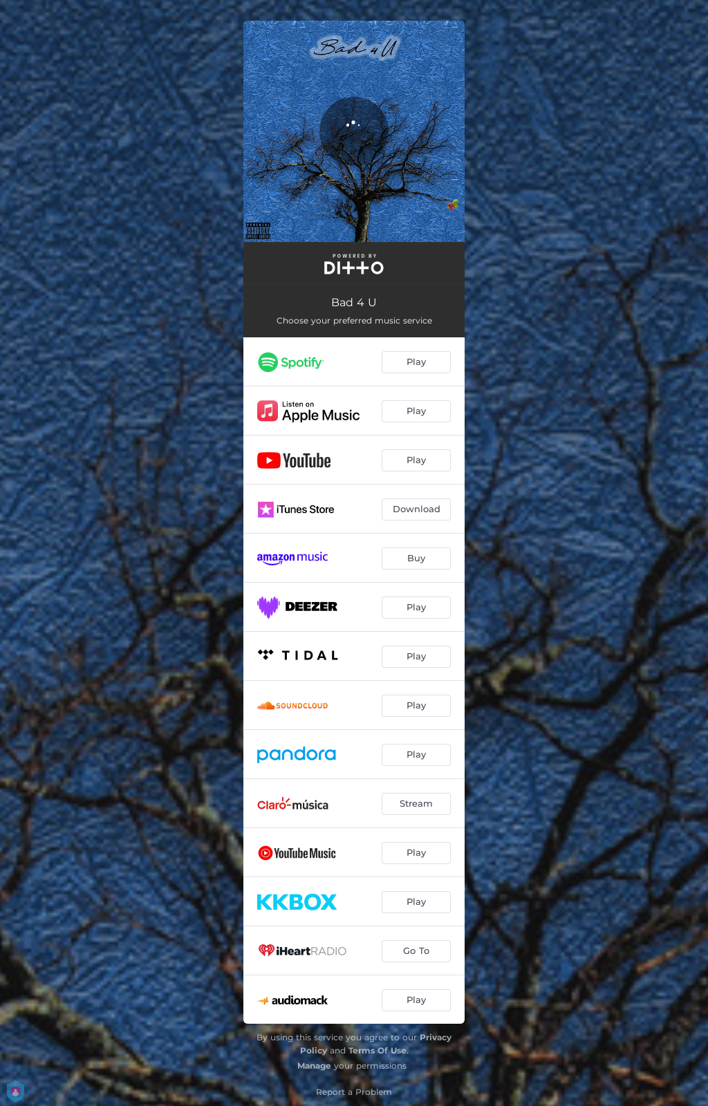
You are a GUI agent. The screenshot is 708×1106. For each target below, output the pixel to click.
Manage (314, 1065)
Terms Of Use (377, 1050)
